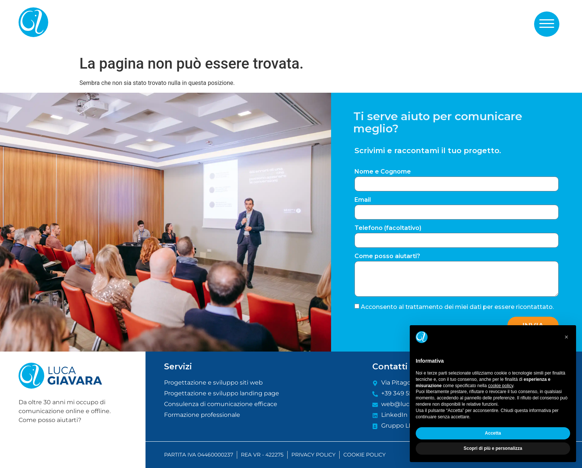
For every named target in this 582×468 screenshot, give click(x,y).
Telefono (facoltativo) (387, 228)
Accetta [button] (493, 433)
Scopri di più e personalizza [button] (493, 448)
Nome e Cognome (382, 172)
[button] (546, 23)
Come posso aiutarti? (387, 256)
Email (362, 200)
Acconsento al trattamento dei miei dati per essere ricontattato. (457, 306)
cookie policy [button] (500, 385)
